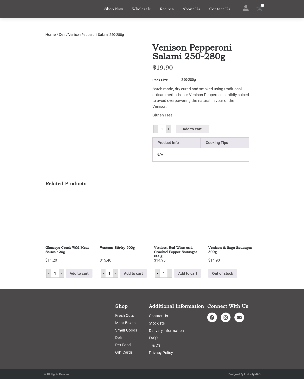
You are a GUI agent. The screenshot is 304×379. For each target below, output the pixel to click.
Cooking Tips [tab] (217, 142)
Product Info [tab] (168, 142)
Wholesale (141, 9)
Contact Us (219, 9)
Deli (62, 34)
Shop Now (113, 9)
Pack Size (160, 80)
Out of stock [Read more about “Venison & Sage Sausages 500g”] (222, 273)
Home (50, 34)
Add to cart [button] (79, 273)
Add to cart (192, 129)
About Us (191, 9)
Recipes (167, 9)
